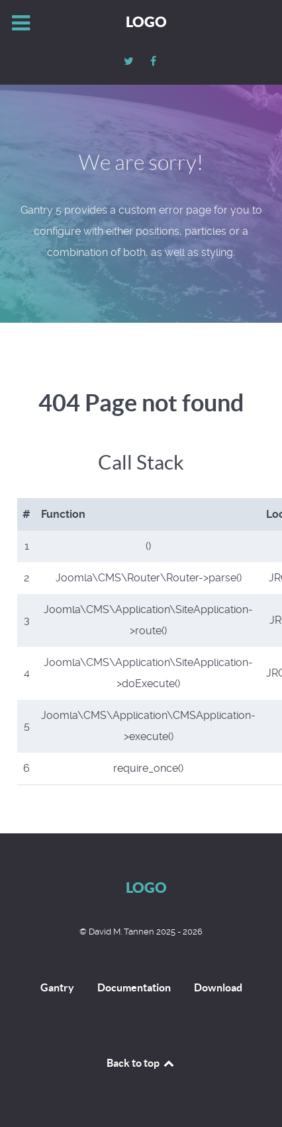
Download (218, 987)
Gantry (57, 987)
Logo (146, 21)
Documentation (134, 987)
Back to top (141, 1063)
